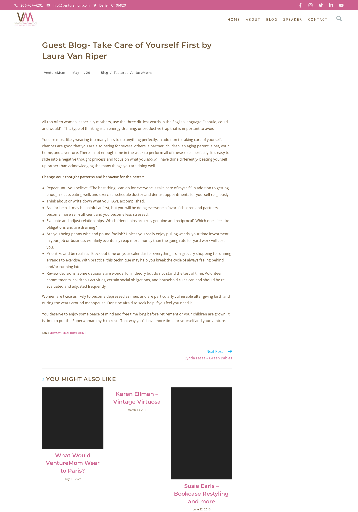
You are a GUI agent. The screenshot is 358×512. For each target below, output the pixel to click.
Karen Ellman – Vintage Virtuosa (137, 398)
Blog (271, 19)
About (253, 19)
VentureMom (54, 72)
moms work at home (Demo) (68, 333)
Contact (318, 19)
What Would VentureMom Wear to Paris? (73, 463)
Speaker (292, 19)
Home (234, 19)
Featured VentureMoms (133, 72)
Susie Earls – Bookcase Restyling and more (201, 493)
